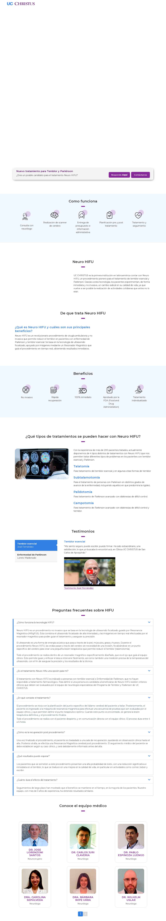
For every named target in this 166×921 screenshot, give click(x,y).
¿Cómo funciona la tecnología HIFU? (83, 459)
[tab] (80, 751)
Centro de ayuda (121, 845)
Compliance (57, 872)
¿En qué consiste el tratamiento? (83, 534)
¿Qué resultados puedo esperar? (83, 593)
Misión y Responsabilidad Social (64, 867)
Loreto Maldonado (31, 393)
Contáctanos (140, 14)
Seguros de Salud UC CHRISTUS (94, 869)
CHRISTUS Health (60, 852)
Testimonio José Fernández (78, 425)
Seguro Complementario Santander (94, 878)
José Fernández (27, 382)
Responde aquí (130, 789)
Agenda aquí (36, 789)
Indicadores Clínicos (61, 861)
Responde (119, 14)
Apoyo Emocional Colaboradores (60, 878)
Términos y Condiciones (64, 884)
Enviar (150, 907)
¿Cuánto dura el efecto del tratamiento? (83, 617)
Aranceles (56, 857)
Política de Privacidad (62, 888)
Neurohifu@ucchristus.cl (83, 789)
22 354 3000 (121, 855)
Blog (87, 848)
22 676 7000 (121, 870)
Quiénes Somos (59, 848)
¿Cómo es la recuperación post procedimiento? (83, 569)
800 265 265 (121, 863)
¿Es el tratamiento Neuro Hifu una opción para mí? (83, 508)
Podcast (89, 852)
